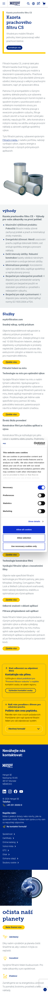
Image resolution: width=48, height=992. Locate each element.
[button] (24, 729)
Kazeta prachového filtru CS (19, 12)
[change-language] (33, 3)
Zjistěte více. (11, 362)
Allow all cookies (24, 529)
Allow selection (24, 538)
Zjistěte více (11, 414)
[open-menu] (4, 3)
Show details (34, 521)
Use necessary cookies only (24, 546)
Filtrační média (10, 140)
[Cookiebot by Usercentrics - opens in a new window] (34, 443)
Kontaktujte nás (14, 48)
